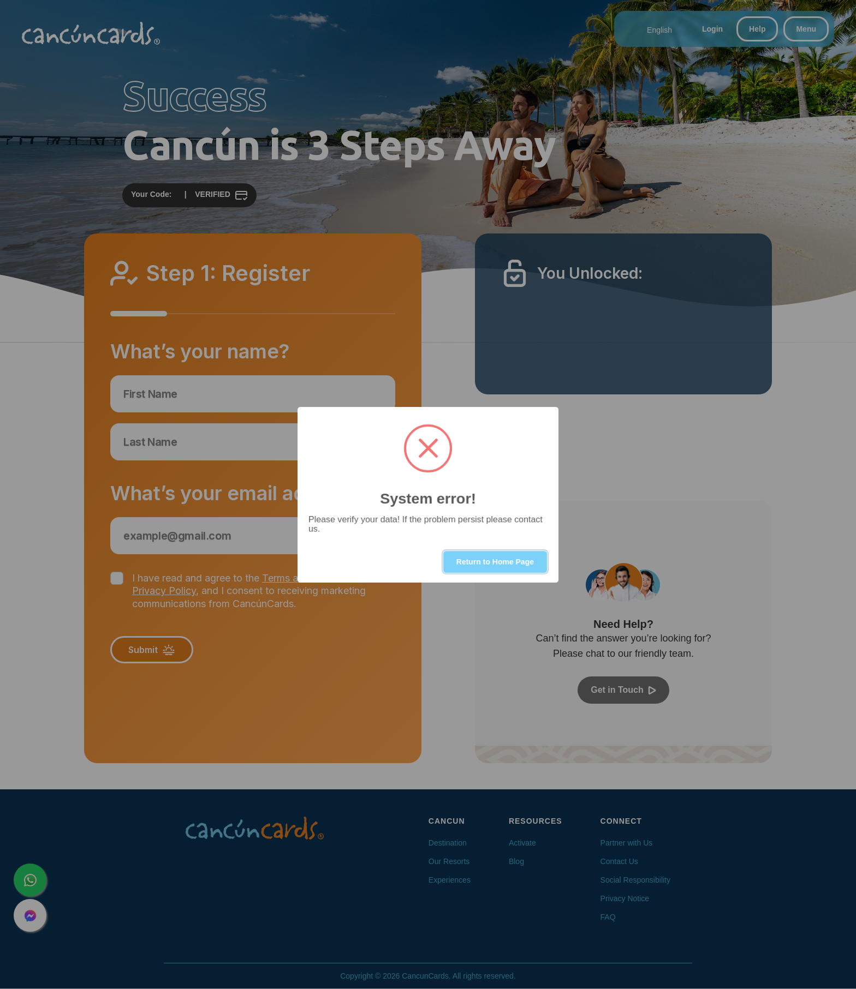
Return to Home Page (495, 562)
